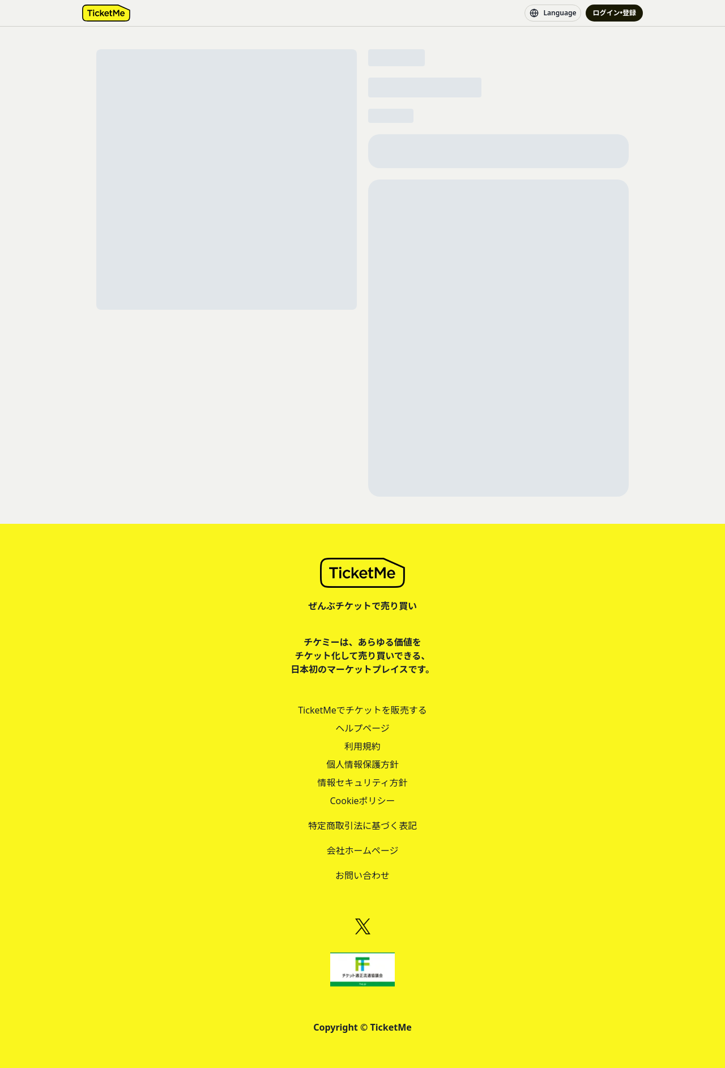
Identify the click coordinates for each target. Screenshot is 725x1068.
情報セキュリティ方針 (362, 782)
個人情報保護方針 (362, 764)
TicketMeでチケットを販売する (362, 710)
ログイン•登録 (614, 13)
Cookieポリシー (362, 800)
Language (553, 13)
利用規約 (362, 746)
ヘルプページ (362, 728)
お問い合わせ (362, 875)
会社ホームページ (362, 850)
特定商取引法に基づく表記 (362, 825)
